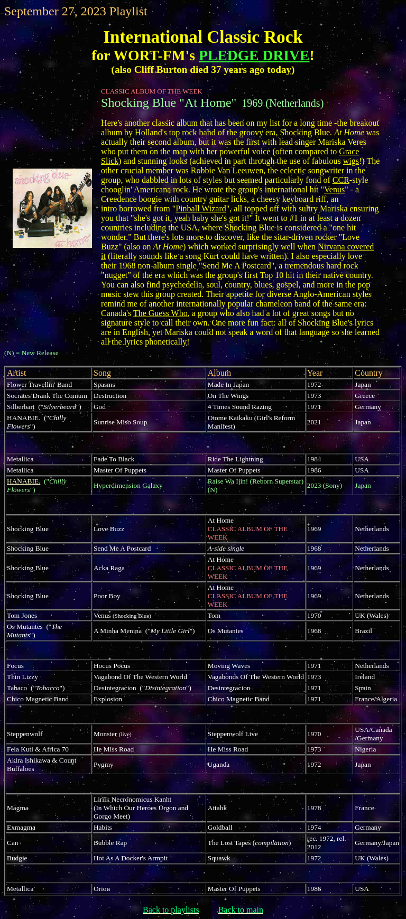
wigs (351, 160)
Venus (334, 189)
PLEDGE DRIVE (254, 55)
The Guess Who (160, 313)
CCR (341, 179)
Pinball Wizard (201, 208)
